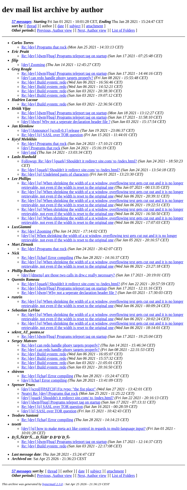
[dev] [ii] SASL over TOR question (48, 411)
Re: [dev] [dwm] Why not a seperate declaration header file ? (69, 293)
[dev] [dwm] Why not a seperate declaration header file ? (65, 122)
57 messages (21, 21)
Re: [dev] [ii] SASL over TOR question (52, 135)
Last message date (26, 454)
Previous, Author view (54, 30)
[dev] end (28, 152)
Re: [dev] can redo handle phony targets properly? (60, 345)
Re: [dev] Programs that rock (44, 47)
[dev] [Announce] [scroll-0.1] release (50, 130)
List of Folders (123, 30)
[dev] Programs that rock (40, 148)
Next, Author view (91, 30)
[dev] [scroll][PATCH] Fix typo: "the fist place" (58, 389)
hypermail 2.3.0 (52, 484)
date (60, 26)
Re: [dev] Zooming (36, 231)
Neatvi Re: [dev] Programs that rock (49, 393)
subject (74, 26)
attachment (94, 26)
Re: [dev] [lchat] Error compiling (47, 257)
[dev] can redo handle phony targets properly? (57, 78)
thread (32, 26)
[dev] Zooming (33, 65)
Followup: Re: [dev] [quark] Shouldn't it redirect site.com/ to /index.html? (79, 161)
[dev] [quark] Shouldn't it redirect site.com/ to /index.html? (67, 398)
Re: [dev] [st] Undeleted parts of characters (55, 174)
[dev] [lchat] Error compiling (44, 380)
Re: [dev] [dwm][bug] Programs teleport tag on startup (64, 56)
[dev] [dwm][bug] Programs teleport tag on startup (60, 402)
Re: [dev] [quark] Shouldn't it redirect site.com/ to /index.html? (70, 170)
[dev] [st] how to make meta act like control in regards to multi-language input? (83, 428)
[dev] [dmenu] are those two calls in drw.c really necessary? (68, 275)
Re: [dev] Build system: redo (43, 82)
